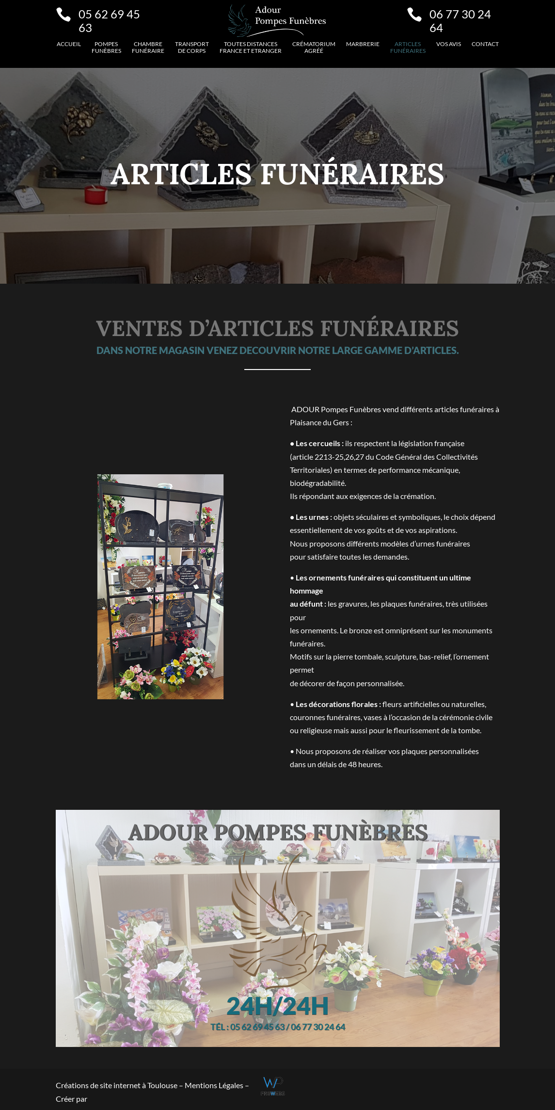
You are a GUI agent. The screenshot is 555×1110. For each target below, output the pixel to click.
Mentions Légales (215, 1085)
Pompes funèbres (106, 47)
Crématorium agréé (313, 47)
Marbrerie (363, 44)
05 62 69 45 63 (109, 20)
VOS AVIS (448, 44)
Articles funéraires (408, 47)
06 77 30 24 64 (460, 20)
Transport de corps (192, 47)
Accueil (69, 44)
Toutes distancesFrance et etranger (251, 47)
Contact (485, 44)
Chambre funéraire (148, 47)
